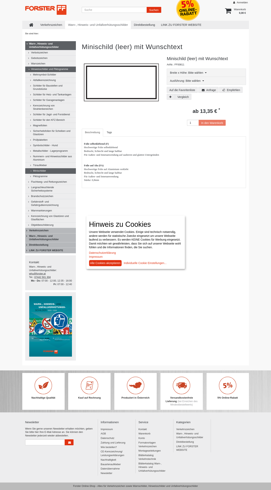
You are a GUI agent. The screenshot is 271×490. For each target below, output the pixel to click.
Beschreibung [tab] (92, 132)
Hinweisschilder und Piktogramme (49, 69)
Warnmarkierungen (41, 210)
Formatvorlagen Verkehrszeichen (147, 444)
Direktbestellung (144, 24)
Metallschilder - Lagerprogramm (50, 151)
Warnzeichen (38, 63)
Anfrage (209, 90)
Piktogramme (40, 176)
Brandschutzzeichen (42, 196)
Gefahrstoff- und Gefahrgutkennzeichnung (45, 203)
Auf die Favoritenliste (182, 90)
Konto (141, 438)
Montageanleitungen (149, 450)
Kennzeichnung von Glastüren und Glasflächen (50, 218)
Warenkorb (144, 433)
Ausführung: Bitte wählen (187, 80)
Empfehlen (231, 90)
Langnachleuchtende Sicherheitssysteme (42, 189)
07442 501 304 (42, 277)
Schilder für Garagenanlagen (49, 100)
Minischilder (39, 170)
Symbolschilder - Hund (45, 145)
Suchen (153, 10)
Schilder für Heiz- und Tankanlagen (52, 94)
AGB (103, 433)
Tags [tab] (109, 132)
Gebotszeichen (39, 58)
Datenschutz (107, 438)
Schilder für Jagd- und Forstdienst (51, 114)
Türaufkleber (40, 165)
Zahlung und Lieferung (113, 442)
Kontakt (142, 429)
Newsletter (106, 473)
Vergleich (183, 97)
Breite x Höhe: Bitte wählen (188, 72)
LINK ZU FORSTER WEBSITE (181, 24)
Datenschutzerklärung (102, 252)
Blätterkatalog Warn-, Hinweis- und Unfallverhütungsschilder (151, 467)
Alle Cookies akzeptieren (105, 263)
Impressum (107, 429)
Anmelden (240, 2)
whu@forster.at (37, 273)
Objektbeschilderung (42, 225)
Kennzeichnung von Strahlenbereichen (44, 107)
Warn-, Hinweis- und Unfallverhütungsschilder (98, 24)
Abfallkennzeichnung (44, 80)
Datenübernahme (110, 468)
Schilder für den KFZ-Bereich (49, 120)
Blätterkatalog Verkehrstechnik (147, 457)
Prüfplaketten (40, 140)
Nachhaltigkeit (108, 459)
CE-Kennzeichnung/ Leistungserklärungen (112, 453)
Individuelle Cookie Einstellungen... (145, 263)
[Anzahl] (193, 123)
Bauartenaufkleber (111, 464)
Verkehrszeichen (51, 24)
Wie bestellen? (109, 447)
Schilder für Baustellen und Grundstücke (47, 87)
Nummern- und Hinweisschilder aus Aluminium (52, 158)
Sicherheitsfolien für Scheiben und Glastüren (52, 133)
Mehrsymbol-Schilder (44, 74)
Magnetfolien (40, 125)
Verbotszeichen (39, 52)
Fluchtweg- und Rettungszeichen (49, 181)
